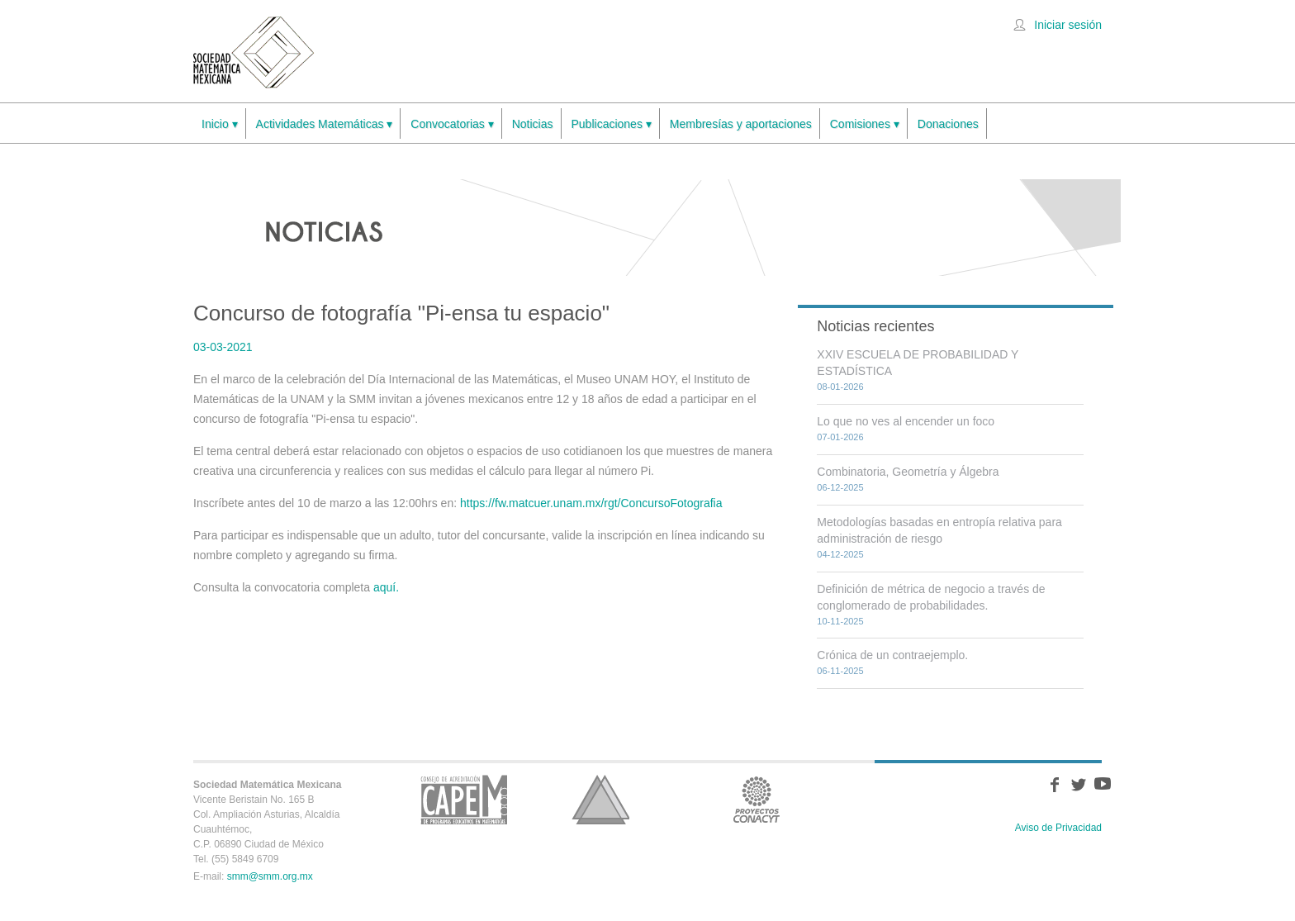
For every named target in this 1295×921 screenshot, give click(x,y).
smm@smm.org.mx (270, 876)
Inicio (220, 124)
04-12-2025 (840, 554)
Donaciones (948, 124)
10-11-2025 (840, 621)
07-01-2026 (840, 437)
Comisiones (864, 124)
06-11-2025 (840, 671)
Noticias (532, 124)
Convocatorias (451, 124)
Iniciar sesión (1068, 24)
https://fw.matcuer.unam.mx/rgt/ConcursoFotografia (591, 503)
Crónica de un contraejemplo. (892, 655)
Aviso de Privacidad (1058, 827)
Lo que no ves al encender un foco (905, 421)
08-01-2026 (840, 387)
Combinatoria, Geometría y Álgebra (908, 471)
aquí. (386, 587)
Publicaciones (612, 124)
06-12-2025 (840, 487)
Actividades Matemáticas (324, 124)
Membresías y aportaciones (741, 124)
